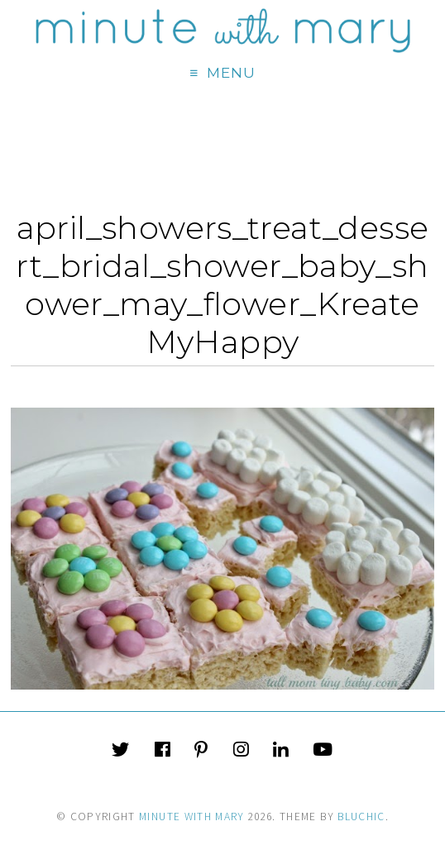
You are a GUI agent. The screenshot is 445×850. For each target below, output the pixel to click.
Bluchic (361, 816)
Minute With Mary (192, 816)
